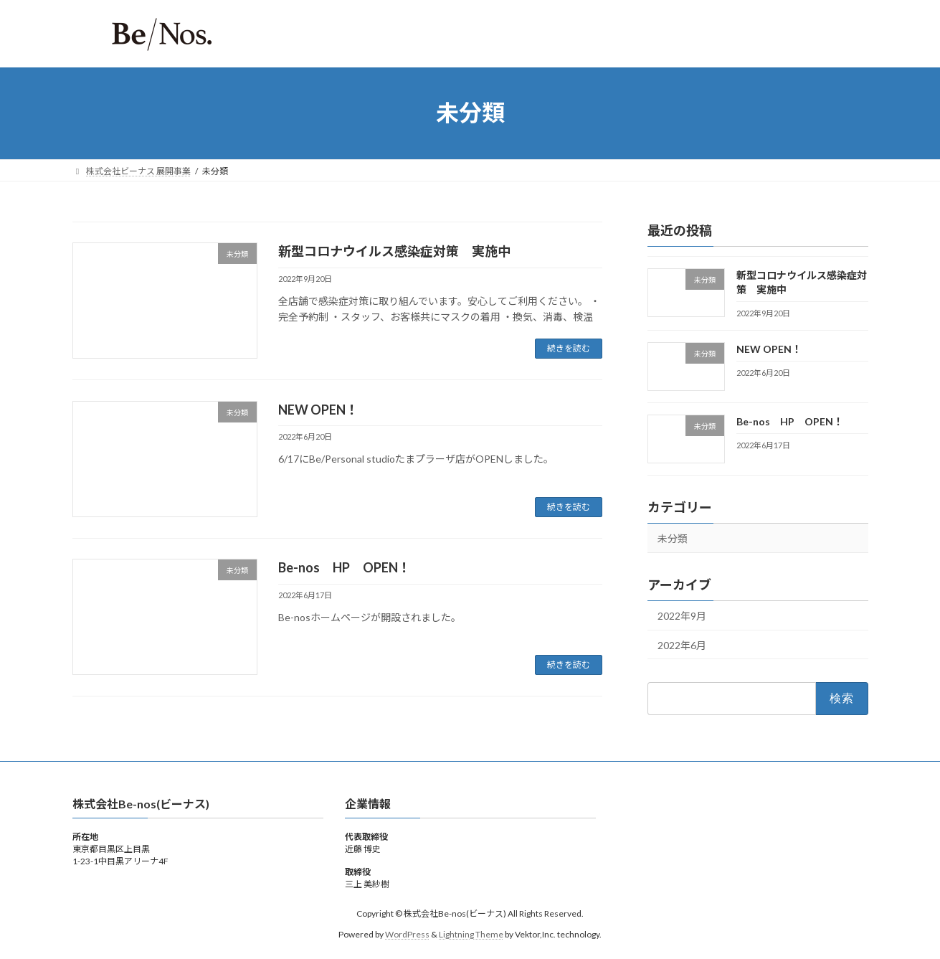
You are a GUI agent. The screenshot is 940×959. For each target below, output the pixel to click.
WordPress (407, 933)
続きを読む (568, 348)
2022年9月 (681, 616)
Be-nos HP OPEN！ (344, 567)
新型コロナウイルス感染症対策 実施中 (394, 251)
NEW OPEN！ (318, 409)
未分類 (672, 538)
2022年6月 (681, 644)
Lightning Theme (471, 933)
